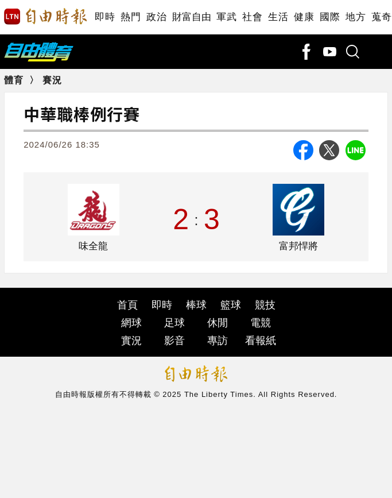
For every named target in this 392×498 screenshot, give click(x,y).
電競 (260, 323)
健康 (304, 16)
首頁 (127, 305)
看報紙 (260, 340)
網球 (131, 323)
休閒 (217, 323)
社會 (252, 16)
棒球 (196, 305)
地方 (356, 16)
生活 (278, 16)
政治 (156, 16)
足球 (174, 323)
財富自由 (191, 16)
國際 (330, 16)
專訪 (217, 340)
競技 (265, 305)
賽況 (52, 80)
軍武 (226, 16)
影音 (174, 340)
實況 (131, 340)
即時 (105, 16)
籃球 (230, 305)
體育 (14, 80)
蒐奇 (381, 16)
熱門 (131, 16)
